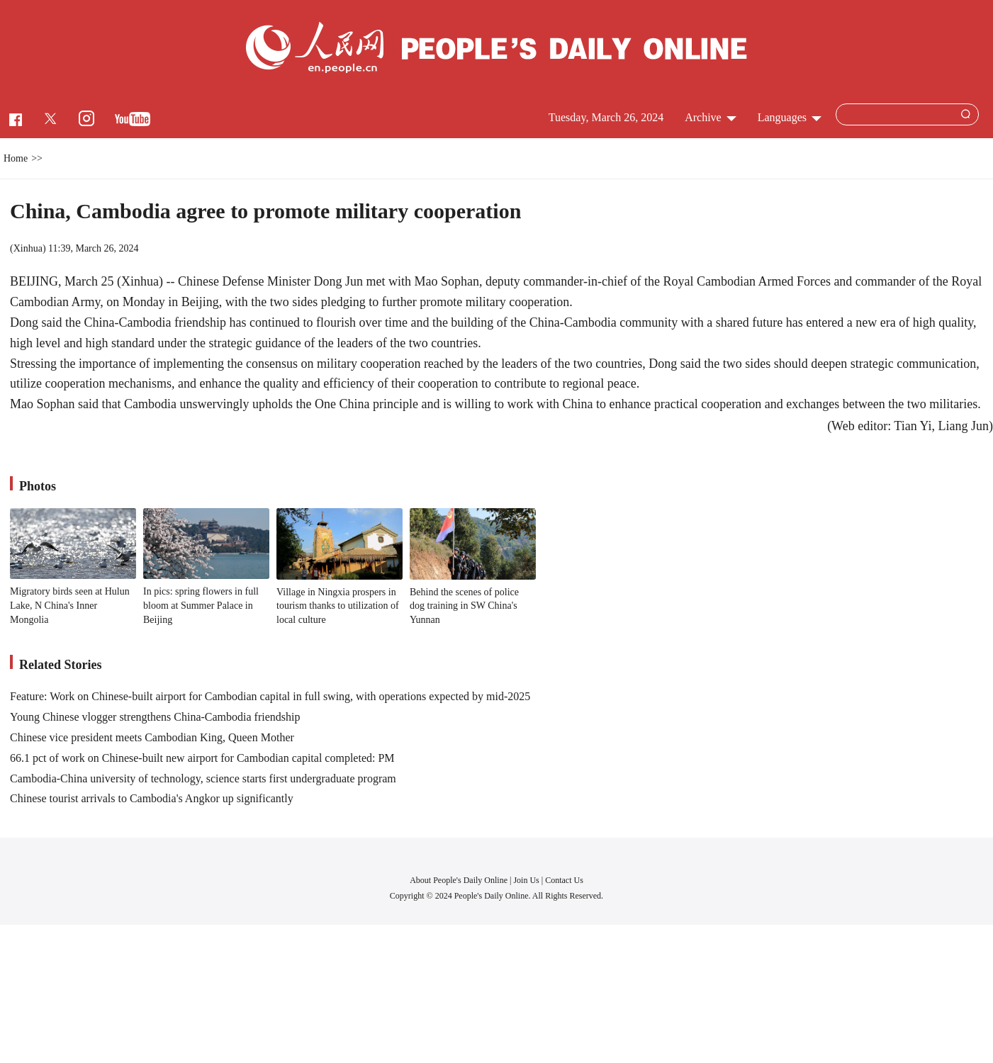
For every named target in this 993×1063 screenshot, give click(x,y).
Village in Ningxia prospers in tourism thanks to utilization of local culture (337, 606)
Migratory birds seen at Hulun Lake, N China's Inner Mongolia (70, 605)
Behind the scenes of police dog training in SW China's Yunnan (464, 606)
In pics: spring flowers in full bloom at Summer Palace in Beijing (201, 605)
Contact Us (564, 880)
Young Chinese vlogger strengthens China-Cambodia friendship (155, 717)
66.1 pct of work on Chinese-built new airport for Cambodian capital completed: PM (202, 758)
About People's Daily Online (458, 880)
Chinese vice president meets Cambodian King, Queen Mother (152, 737)
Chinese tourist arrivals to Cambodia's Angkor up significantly (151, 798)
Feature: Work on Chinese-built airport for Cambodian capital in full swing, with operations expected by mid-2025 (270, 696)
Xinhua (28, 248)
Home (16, 158)
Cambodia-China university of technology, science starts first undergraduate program (203, 778)
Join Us (527, 880)
